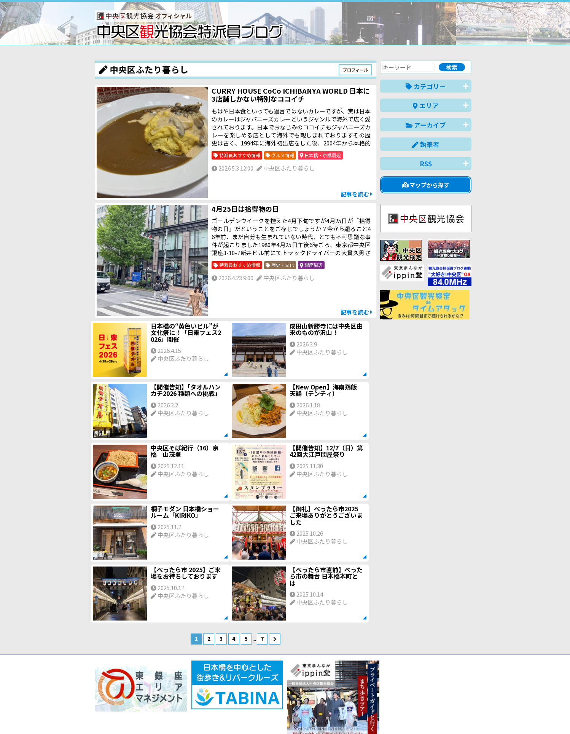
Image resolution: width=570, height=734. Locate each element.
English (366, 716)
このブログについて (186, 701)
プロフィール (355, 70)
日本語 (340, 716)
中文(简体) (397, 716)
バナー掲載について (123, 701)
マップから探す (426, 185)
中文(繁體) (432, 716)
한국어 (462, 716)
